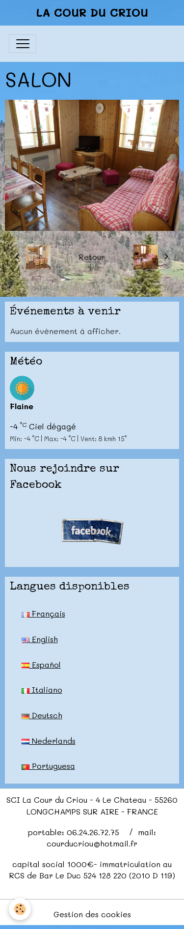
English (40, 639)
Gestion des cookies (92, 914)
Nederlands (49, 740)
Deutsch (42, 715)
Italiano (42, 689)
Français (43, 613)
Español (41, 664)
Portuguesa (48, 765)
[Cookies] (20, 909)
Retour (92, 257)
